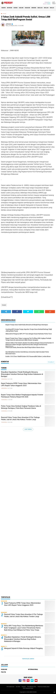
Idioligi (52, 7)
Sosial (4, 13)
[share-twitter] (28, 311)
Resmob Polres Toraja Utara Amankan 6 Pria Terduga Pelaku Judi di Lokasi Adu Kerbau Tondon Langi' (20, 418)
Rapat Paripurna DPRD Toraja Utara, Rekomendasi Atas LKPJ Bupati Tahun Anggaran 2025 (21, 384)
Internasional (33, 669)
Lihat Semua (28, 429)
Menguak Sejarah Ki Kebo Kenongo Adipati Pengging (23, 648)
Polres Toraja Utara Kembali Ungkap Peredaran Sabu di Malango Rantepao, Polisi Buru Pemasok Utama (21, 407)
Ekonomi (9, 7)
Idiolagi (46, 7)
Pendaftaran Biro (31, 686)
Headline (27, 7)
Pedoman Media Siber (44, 686)
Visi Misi (18, 686)
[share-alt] (6, 311)
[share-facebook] (17, 311)
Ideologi (40, 7)
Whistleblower (10, 686)
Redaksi (24, 686)
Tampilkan (51, 362)
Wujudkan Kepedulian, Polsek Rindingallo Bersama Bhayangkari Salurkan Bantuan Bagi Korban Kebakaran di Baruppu (22, 374)
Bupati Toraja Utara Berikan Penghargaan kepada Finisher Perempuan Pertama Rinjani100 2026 (22, 396)
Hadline (21, 7)
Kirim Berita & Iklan (28, 688)
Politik (3, 672)
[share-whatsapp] (39, 311)
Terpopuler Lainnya (28, 658)
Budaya (4, 7)
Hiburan (33, 7)
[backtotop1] (54, 692)
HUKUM (15, 7)
